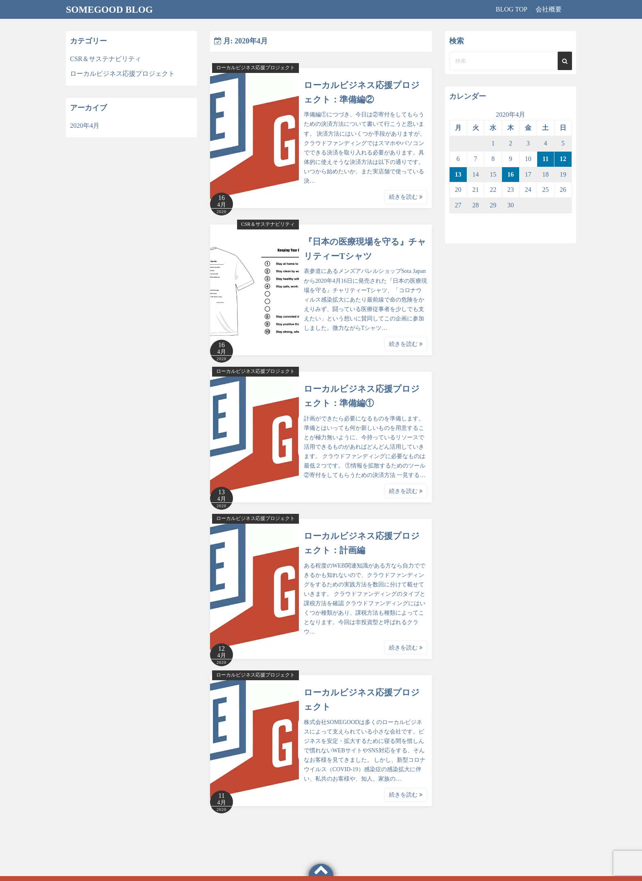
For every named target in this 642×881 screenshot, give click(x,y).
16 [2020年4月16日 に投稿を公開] (510, 174)
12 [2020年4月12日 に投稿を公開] (563, 158)
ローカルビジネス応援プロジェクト (255, 67)
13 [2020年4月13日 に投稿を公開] (458, 174)
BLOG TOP (511, 9)
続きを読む (406, 197)
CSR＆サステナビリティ (268, 224)
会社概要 (549, 9)
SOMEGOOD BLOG (111, 9)
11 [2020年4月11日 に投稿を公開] (546, 158)
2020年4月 (84, 125)
